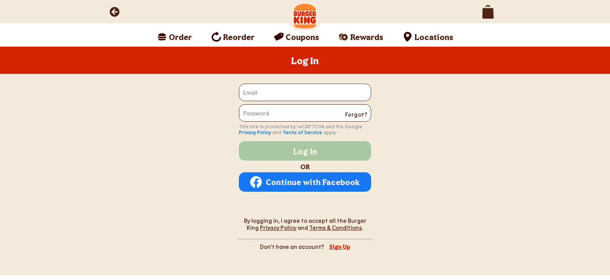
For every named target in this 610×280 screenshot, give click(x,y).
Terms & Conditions (335, 227)
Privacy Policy (255, 132)
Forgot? (356, 114)
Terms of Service (302, 132)
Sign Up (339, 246)
